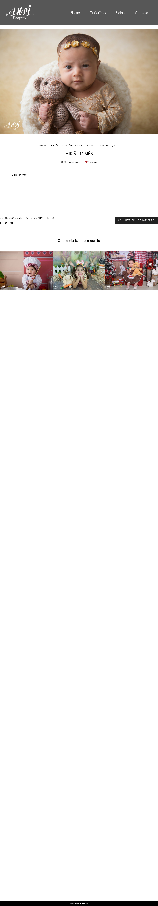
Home (75, 12)
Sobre (120, 12)
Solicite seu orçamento (136, 835)
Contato (141, 12)
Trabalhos (98, 12)
